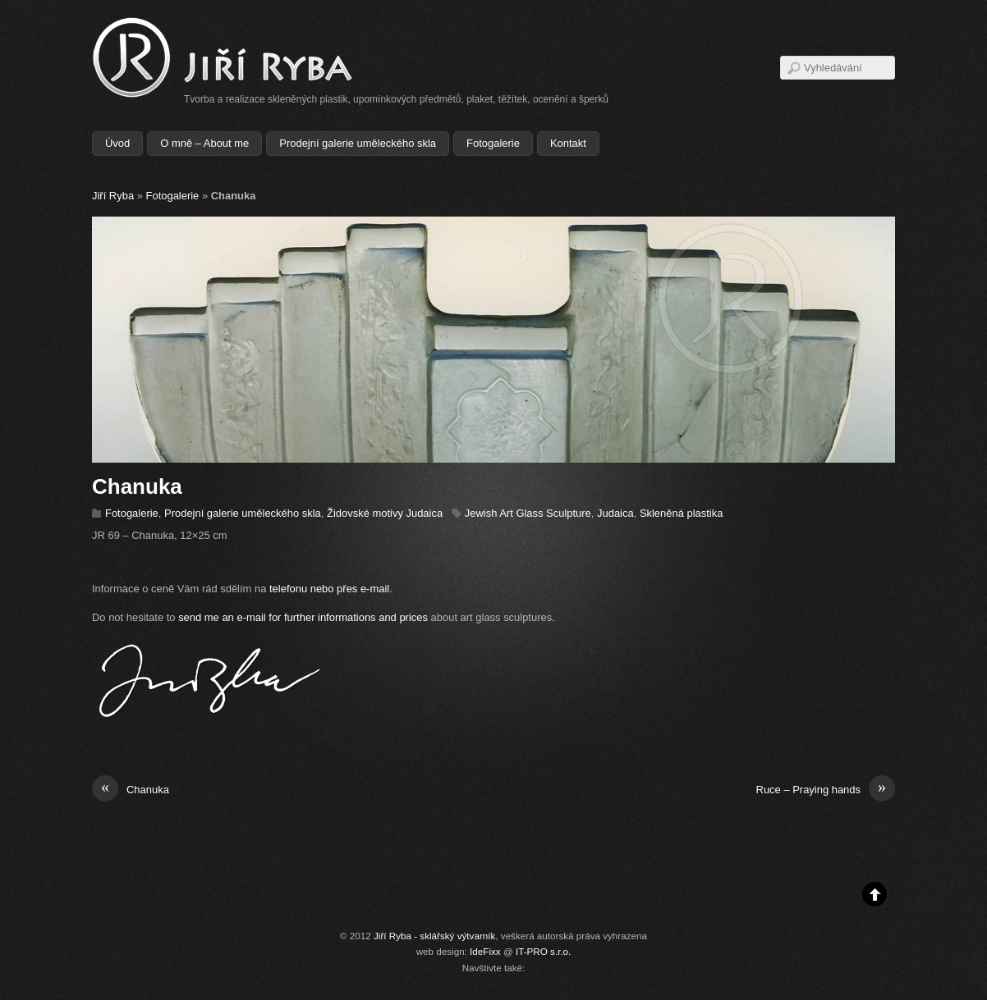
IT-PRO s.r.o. (543, 951)
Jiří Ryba (113, 195)
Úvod (117, 143)
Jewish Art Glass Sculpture (528, 513)
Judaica (615, 513)
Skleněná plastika (681, 513)
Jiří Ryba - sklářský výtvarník (434, 935)
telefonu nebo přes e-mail (329, 588)
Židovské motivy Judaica (385, 513)
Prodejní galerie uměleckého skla (357, 143)
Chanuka (130, 789)
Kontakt (568, 143)
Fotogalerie (493, 143)
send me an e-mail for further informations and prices (303, 617)
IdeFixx (485, 951)
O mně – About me (204, 143)
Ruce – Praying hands (825, 789)
